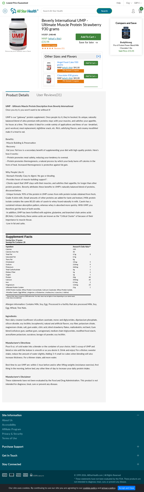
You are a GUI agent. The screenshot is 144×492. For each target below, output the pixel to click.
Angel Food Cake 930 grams (67, 63)
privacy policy (108, 488)
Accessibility (9, 424)
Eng (128, 3)
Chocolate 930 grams (67, 75)
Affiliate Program (11, 429)
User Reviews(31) (49, 95)
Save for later (86, 42)
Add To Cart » (88, 36)
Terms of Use (9, 438)
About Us (7, 420)
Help (119, 3)
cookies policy (90, 488)
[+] (98, 56)
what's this (54, 38)
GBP (137, 3)
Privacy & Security (12, 433)
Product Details (17, 95)
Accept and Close (126, 488)
